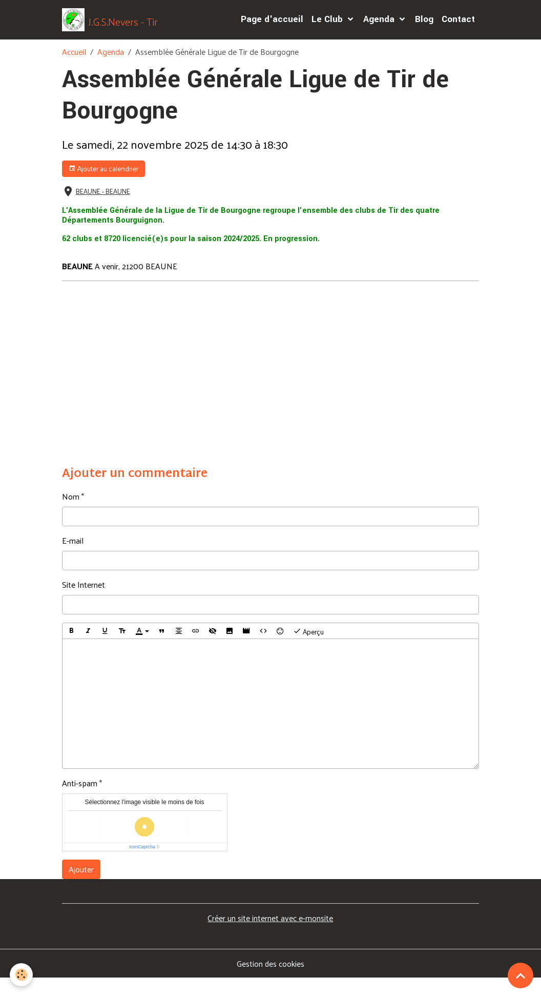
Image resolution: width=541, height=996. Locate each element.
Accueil (74, 69)
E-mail (73, 558)
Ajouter (81, 887)
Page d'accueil (272, 28)
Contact (458, 28)
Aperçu (308, 649)
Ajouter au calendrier (103, 186)
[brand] (119, 28)
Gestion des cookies (270, 981)
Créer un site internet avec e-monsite (270, 935)
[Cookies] (21, 974)
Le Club (328, 28)
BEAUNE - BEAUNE (103, 209)
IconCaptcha (142, 864)
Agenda (380, 28)
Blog (424, 28)
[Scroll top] (520, 975)
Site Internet (83, 602)
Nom (70, 514)
